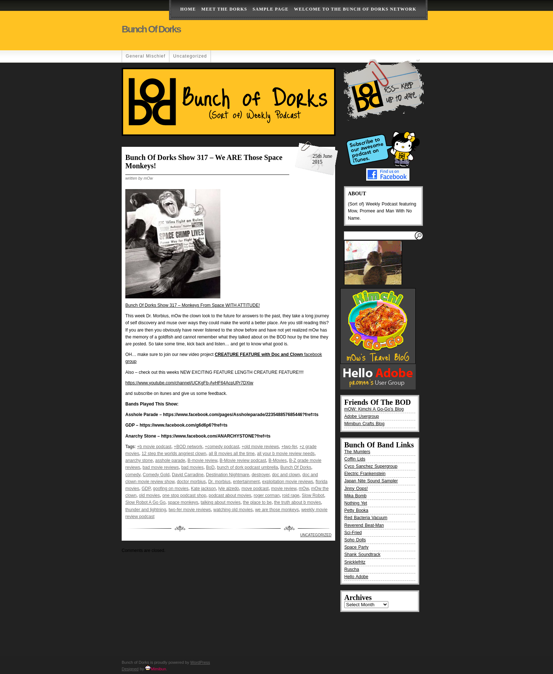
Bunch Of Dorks (296, 467)
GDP (146, 488)
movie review (283, 488)
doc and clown (286, 474)
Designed (130, 669)
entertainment (246, 481)
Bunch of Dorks (151, 29)
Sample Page (270, 9)
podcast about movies (230, 495)
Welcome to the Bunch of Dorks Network (355, 9)
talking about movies (220, 502)
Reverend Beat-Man (364, 525)
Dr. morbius (219, 481)
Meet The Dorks (224, 9)
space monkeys (183, 502)
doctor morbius (191, 481)
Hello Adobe (356, 576)
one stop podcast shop (184, 495)
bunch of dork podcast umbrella (247, 467)
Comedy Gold (156, 474)
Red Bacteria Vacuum (365, 517)
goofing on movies (170, 488)
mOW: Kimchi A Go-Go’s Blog (374, 409)
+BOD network (188, 446)
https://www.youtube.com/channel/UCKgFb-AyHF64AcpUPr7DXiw (189, 382)
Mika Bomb (355, 495)
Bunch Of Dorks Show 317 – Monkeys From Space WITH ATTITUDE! (192, 305)
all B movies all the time (232, 453)
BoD (210, 467)
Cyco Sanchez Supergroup (370, 466)
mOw (304, 488)
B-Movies (277, 460)
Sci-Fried (353, 532)
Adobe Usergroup (361, 416)
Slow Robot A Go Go (145, 502)
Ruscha (351, 569)
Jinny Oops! (356, 488)
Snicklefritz (354, 562)
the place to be (257, 502)
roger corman (266, 495)
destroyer (261, 474)
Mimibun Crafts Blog (364, 423)
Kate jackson (203, 488)
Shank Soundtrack (362, 554)
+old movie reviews (260, 446)
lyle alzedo (228, 488)
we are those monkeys (277, 509)
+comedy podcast (222, 446)
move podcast (255, 488)
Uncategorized (190, 56)
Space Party (356, 547)
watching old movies (232, 509)
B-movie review (202, 460)
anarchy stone (139, 460)
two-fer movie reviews (190, 509)
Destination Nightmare (227, 474)
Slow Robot (313, 495)
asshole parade (170, 460)
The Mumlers (357, 451)
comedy (132, 474)
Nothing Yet (355, 503)
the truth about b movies (297, 502)
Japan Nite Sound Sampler (371, 480)
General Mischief (145, 56)
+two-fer (289, 446)
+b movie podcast (154, 446)
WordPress (200, 662)
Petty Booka (356, 510)
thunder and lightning (145, 509)
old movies (149, 495)
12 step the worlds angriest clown (174, 453)
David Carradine (188, 474)
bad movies (192, 467)
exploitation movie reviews (287, 481)
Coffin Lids (354, 459)
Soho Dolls (355, 539)
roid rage (290, 495)
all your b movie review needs (286, 453)
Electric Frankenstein (364, 473)
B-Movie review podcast (243, 460)
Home (188, 9)
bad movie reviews (160, 467)
